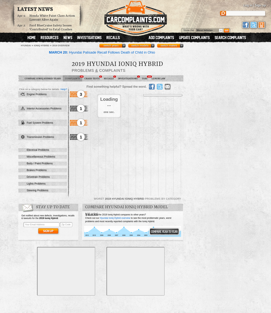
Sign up (260, 5)
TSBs (145, 77)
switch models (139, 45)
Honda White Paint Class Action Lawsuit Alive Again (52, 18)
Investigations (129, 77)
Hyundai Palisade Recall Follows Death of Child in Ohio (102, 52)
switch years (111, 45)
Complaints (73, 77)
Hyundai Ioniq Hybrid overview (115, 218)
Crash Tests (93, 77)
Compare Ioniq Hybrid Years (43, 78)
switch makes (169, 45)
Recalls (110, 77)
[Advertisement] (66, 271)
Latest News (35, 10)
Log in (247, 5)
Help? (63, 89)
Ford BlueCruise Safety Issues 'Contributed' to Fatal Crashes (50, 27)
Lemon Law (158, 78)
